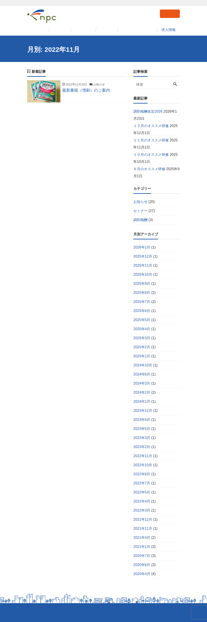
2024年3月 (141, 383)
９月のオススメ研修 (149, 169)
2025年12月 (142, 256)
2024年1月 (141, 401)
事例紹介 (107, 30)
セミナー (82, 30)
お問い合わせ (169, 13)
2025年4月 (141, 329)
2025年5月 (141, 320)
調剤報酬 (140, 220)
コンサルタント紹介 (138, 30)
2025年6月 (141, 311)
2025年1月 (141, 356)
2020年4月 (141, 574)
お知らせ (140, 202)
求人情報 (169, 30)
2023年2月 (141, 447)
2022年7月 (141, 483)
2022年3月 (141, 510)
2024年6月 (141, 374)
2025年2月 (141, 347)
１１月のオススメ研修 (151, 140)
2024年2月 (141, 392)
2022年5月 (141, 492)
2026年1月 (141, 247)
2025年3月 (141, 338)
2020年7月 (141, 556)
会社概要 (38, 30)
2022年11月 (142, 456)
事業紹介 (60, 30)
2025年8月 (141, 293)
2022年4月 (141, 501)
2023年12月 (142, 410)
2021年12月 (142, 519)
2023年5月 (141, 429)
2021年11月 (142, 528)
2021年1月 (141, 547)
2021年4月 (141, 537)
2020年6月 (141, 565)
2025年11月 (142, 265)
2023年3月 (141, 438)
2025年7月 (141, 302)
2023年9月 (141, 420)
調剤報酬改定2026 (148, 111)
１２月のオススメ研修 (151, 126)
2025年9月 (141, 283)
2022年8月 (141, 474)
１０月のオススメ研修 (151, 154)
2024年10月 (142, 365)
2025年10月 (142, 274)
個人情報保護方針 (38, 612)
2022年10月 (142, 465)
